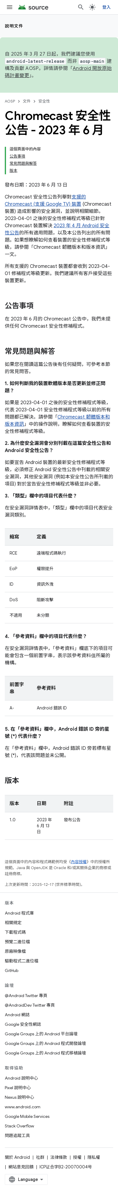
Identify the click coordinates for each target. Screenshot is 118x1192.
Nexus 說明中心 (19, 1097)
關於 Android (17, 1157)
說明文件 (14, 26)
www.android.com (22, 1106)
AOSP (10, 101)
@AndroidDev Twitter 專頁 (30, 1005)
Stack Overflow (19, 1126)
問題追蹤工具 (17, 1135)
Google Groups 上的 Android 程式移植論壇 (45, 1053)
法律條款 (58, 1157)
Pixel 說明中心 (18, 1087)
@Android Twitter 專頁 (26, 995)
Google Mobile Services (27, 1116)
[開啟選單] (10, 7)
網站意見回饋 (21, 1166)
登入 (106, 7)
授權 (77, 1157)
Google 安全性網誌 (23, 1024)
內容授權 (79, 861)
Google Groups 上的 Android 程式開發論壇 (45, 1043)
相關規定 (13, 922)
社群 (40, 1157)
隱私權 (93, 1157)
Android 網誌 (17, 1014)
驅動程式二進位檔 (21, 961)
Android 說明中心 (21, 1078)
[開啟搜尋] (80, 7)
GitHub (11, 970)
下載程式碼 (15, 932)
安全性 (44, 101)
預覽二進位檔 (17, 941)
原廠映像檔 (15, 951)
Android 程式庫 (19, 913)
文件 (27, 101)
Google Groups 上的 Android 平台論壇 (41, 1034)
